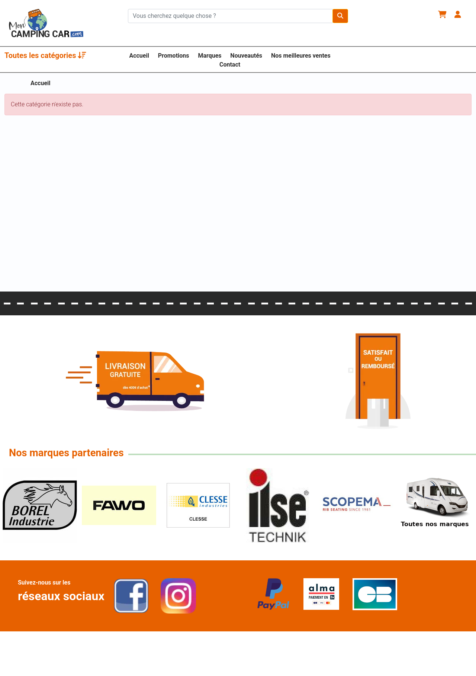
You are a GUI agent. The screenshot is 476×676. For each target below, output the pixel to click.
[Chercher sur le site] (230, 16)
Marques (209, 55)
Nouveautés (246, 55)
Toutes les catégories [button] (45, 55)
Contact (229, 64)
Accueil (139, 55)
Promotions (173, 55)
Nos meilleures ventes (301, 55)
